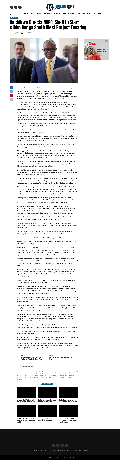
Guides (75, 450)
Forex (64, 14)
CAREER (54, 450)
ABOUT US (34, 450)
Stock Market (86, 14)
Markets (78, 14)
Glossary (69, 450)
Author (40, 450)
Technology (57, 14)
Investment (71, 14)
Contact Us (47, 450)
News (94, 14)
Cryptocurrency (48, 14)
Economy (32, 14)
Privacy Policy (61, 450)
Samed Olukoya (21, 34)
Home (20, 14)
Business (39, 14)
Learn (99, 14)
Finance (26, 14)
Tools (80, 450)
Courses (86, 450)
